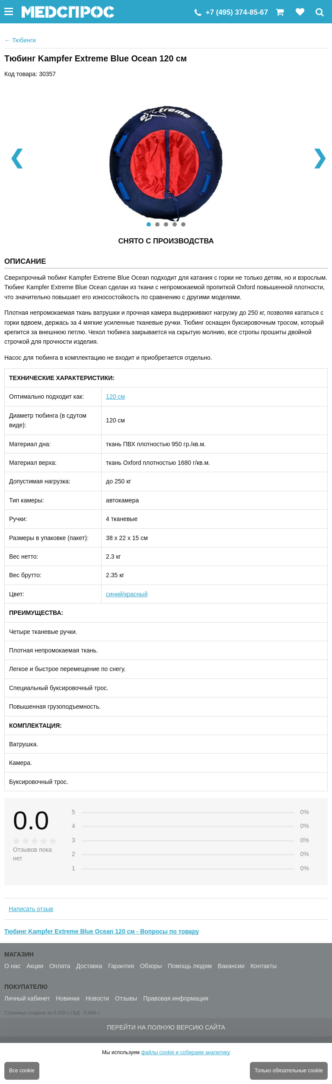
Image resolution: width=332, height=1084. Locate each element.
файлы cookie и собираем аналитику (185, 1052)
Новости (97, 998)
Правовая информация (175, 998)
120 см (115, 396)
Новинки (68, 998)
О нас (12, 965)
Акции (34, 965)
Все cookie (22, 1071)
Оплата (59, 965)
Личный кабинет (27, 998)
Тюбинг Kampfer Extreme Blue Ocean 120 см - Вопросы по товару (101, 931)
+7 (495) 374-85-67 (237, 12)
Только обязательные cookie (289, 1071)
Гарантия (121, 965)
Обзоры (151, 965)
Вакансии (231, 965)
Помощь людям (190, 965)
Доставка (89, 965)
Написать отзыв (31, 908)
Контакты (263, 965)
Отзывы (126, 998)
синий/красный (126, 594)
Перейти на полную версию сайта (166, 1027)
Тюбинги (20, 40)
